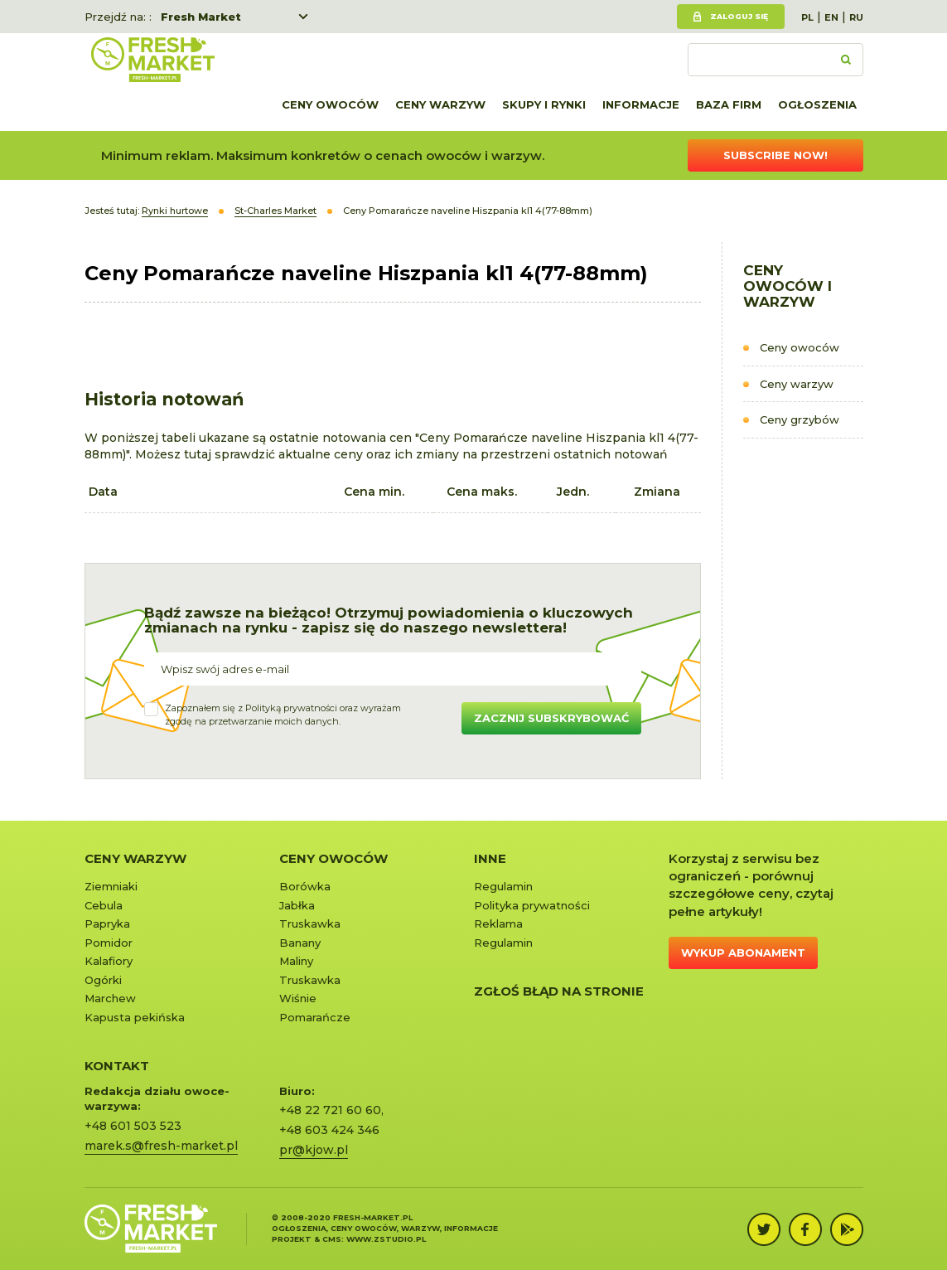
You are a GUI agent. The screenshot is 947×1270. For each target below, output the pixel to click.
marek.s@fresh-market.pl (161, 1145)
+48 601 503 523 (133, 1125)
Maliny (296, 960)
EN (831, 17)
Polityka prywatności (532, 905)
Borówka (305, 886)
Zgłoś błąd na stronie (559, 991)
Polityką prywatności (291, 708)
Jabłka (297, 905)
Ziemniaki (111, 886)
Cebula (104, 905)
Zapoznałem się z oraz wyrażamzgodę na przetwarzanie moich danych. (283, 714)
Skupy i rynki (544, 104)
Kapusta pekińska (135, 1017)
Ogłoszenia (817, 104)
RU (856, 17)
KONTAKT (117, 1066)
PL (807, 17)
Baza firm (728, 104)
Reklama (498, 923)
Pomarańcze (314, 1017)
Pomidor (109, 942)
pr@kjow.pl (313, 1149)
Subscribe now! (775, 155)
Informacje (640, 104)
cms (331, 1238)
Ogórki (103, 979)
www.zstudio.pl (386, 1238)
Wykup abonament (743, 952)
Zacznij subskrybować (551, 718)
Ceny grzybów (799, 419)
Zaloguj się (739, 16)
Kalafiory (109, 960)
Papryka (107, 923)
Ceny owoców (330, 104)
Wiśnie (297, 998)
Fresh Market (201, 16)
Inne (490, 858)
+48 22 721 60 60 (330, 1110)
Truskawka (310, 923)
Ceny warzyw (440, 104)
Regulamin (503, 886)
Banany (300, 942)
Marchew (110, 998)
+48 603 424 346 (329, 1129)
